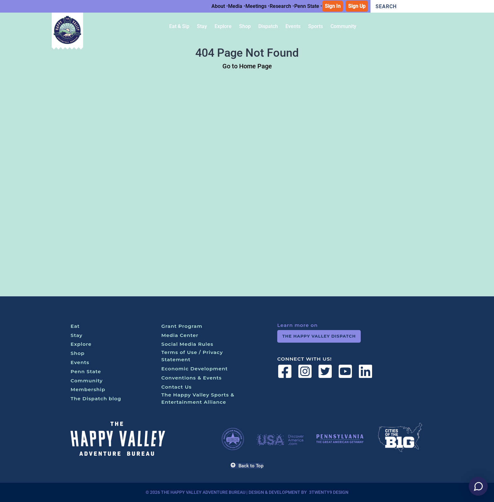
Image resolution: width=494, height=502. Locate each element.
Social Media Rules (187, 344)
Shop (78, 353)
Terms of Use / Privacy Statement (192, 355)
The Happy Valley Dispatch (319, 336)
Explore (81, 344)
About (218, 6)
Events (80, 362)
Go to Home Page (247, 66)
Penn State (306, 6)
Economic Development (194, 369)
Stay (77, 335)
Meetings (256, 6)
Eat (75, 326)
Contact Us (176, 387)
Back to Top (247, 466)
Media (235, 6)
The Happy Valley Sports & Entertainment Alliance (197, 398)
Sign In (333, 6)
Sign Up (356, 6)
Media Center (179, 335)
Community (87, 381)
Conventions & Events (191, 378)
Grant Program (181, 326)
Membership (88, 389)
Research (280, 6)
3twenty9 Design (328, 492)
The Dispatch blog (96, 399)
